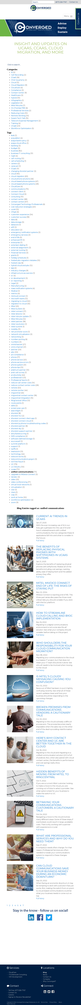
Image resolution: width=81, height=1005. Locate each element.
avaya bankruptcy (18, 141)
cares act (15, 166)
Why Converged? (49, 981)
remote (14, 388)
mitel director (17, 314)
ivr (12, 276)
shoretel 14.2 (16, 416)
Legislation (15, 103)
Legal (13, 283)
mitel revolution (18, 324)
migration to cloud (19, 304)
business (14, 151)
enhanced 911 (16, 240)
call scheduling (17, 161)
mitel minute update (20, 316)
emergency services (19, 235)
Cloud (13, 83)
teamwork (15, 451)
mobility (14, 329)
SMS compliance (18, 436)
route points (16, 403)
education (15, 230)
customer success (18, 217)
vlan (13, 490)
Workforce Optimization (21, 128)
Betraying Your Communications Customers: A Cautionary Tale (55, 806)
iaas (12, 268)
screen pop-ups (17, 408)
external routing (18, 250)
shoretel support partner (21, 431)
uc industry (16, 467)
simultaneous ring (18, 434)
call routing (16, 158)
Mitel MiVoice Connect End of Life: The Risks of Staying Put (54, 585)
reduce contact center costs (23, 385)
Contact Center (17, 93)
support (14, 446)
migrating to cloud (19, 301)
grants (13, 255)
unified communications (22, 472)
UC (12, 464)
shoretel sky (16, 429)
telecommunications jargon (22, 459)
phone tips (15, 367)
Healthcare (16, 95)
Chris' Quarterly (17, 80)
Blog (45, 972)
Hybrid (14, 98)
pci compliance (17, 355)
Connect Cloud (17, 194)
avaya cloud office (18, 143)
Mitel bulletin (16, 309)
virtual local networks (20, 485)
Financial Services (18, 253)
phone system (17, 365)
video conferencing (19, 482)
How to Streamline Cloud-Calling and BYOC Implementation (54, 615)
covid (13, 209)
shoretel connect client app (22, 418)
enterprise (15, 243)
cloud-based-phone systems (23, 184)
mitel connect (17, 311)
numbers (15, 342)
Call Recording (17, 75)
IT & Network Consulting (18, 975)
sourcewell (15, 441)
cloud (13, 174)
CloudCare (15, 88)
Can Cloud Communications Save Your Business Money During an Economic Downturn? (52, 871)
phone (14, 357)
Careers (11, 995)
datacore (15, 225)
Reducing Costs (17, 113)
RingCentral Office (19, 401)
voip (13, 495)
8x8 (12, 136)
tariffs (13, 449)
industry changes (18, 271)
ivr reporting (16, 281)
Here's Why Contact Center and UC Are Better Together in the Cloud (54, 742)
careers (14, 164)
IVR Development (15, 977)
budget (14, 148)
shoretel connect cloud (21, 421)
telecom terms (17, 457)
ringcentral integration (20, 398)
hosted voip (16, 263)
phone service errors (19, 362)
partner (14, 350)
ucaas (13, 469)
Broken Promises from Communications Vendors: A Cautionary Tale (53, 711)
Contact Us (73, 2)
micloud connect (18, 296)
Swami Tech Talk (18, 118)
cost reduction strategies (21, 207)
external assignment (19, 248)
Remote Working (18, 116)
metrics (14, 293)
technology (16, 454)
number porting (18, 339)
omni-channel (17, 347)
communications (18, 189)
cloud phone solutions (20, 179)
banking (14, 146)
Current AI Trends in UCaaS (51, 517)
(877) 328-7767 (61, 2)
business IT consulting (20, 153)
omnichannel (16, 344)
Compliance (16, 90)
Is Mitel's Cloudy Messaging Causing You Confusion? (53, 679)
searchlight (16, 411)
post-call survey (17, 372)
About (60, 1002)
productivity (16, 375)
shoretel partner (18, 426)
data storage (16, 222)
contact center (17, 199)
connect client (17, 192)
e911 (12, 227)
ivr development (18, 278)
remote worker (17, 390)
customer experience (20, 215)
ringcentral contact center (22, 395)
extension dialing (18, 245)
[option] (40, 27)
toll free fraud (17, 462)
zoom (13, 502)
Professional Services (20, 111)
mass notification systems (21, 288)
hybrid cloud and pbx (20, 265)
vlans (13, 492)
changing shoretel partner (22, 171)
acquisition (15, 138)
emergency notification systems (24, 232)
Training (14, 123)
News (45, 975)
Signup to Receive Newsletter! (19, 997)
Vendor (14, 477)
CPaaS (13, 212)
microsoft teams (18, 299)
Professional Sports (19, 380)
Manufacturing (17, 286)
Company (46, 979)
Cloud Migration (18, 85)
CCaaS (13, 77)
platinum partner (18, 370)
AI (12, 72)
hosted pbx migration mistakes (24, 260)
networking (16, 337)
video (13, 480)
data (13, 220)
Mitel (13, 306)
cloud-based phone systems (23, 181)
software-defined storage (21, 439)
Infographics (16, 100)
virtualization (16, 487)
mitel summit (16, 327)
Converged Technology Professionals (27, 204)
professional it (17, 378)
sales (13, 406)
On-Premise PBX (18, 108)
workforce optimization (21, 500)
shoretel (14, 413)
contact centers (17, 202)
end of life (15, 237)
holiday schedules (18, 258)
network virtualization (20, 334)
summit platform (18, 444)
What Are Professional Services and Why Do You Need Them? (55, 838)
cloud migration (17, 176)
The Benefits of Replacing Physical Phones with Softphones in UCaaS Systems (52, 552)
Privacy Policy (53, 1002)
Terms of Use (44, 1002)
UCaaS (14, 126)
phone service (17, 360)
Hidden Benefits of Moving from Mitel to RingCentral (52, 774)
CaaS (13, 156)
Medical (14, 291)
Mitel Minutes (17, 105)
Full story (40, 541)
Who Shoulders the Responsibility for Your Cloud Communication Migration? (54, 647)
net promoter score (19, 332)
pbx (12, 352)
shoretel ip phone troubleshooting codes (28, 423)
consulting (15, 197)
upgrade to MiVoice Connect (23, 474)
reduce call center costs (21, 383)
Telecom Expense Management (24, 121)
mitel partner (16, 322)
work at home (17, 497)
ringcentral (15, 393)
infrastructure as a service (22, 273)
